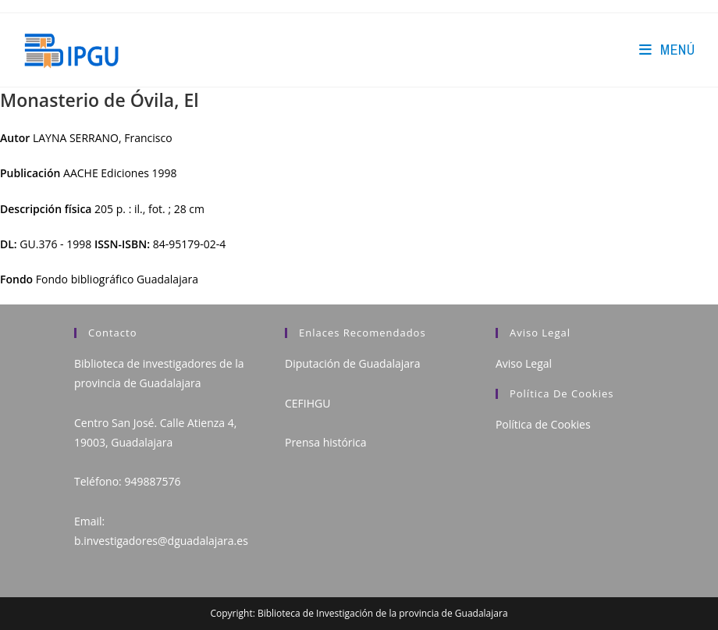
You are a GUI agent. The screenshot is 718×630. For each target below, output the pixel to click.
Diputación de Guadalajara (353, 363)
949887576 (152, 481)
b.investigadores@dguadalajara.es (161, 540)
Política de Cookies (543, 424)
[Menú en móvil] (667, 49)
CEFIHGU (307, 403)
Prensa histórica (326, 442)
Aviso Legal (524, 363)
